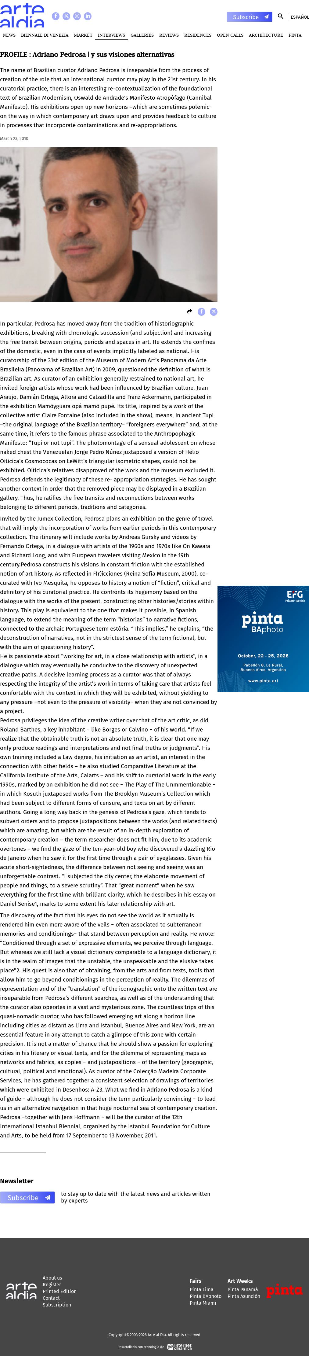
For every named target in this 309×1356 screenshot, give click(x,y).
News (9, 35)
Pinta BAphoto (205, 1296)
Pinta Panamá (243, 1289)
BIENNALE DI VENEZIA (44, 35)
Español (300, 17)
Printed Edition (60, 1291)
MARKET (83, 35)
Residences (197, 35)
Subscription (57, 1305)
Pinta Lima (202, 1289)
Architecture (266, 35)
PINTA (295, 35)
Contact (51, 1298)
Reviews (169, 35)
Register (52, 1285)
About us (52, 1278)
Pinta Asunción (244, 1296)
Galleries (142, 35)
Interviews (111, 35)
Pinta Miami (203, 1303)
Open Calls (230, 35)
